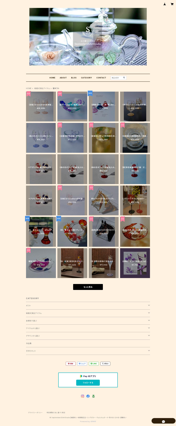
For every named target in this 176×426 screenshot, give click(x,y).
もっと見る (88, 287)
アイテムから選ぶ (32, 328)
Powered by (88, 421)
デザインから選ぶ (33, 336)
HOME (52, 78)
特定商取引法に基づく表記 (56, 412)
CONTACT (101, 78)
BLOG (73, 78)
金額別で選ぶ (31, 321)
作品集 (28, 343)
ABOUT (63, 78)
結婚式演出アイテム (42, 88)
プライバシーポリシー (35, 412)
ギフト (28, 306)
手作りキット (31, 351)
